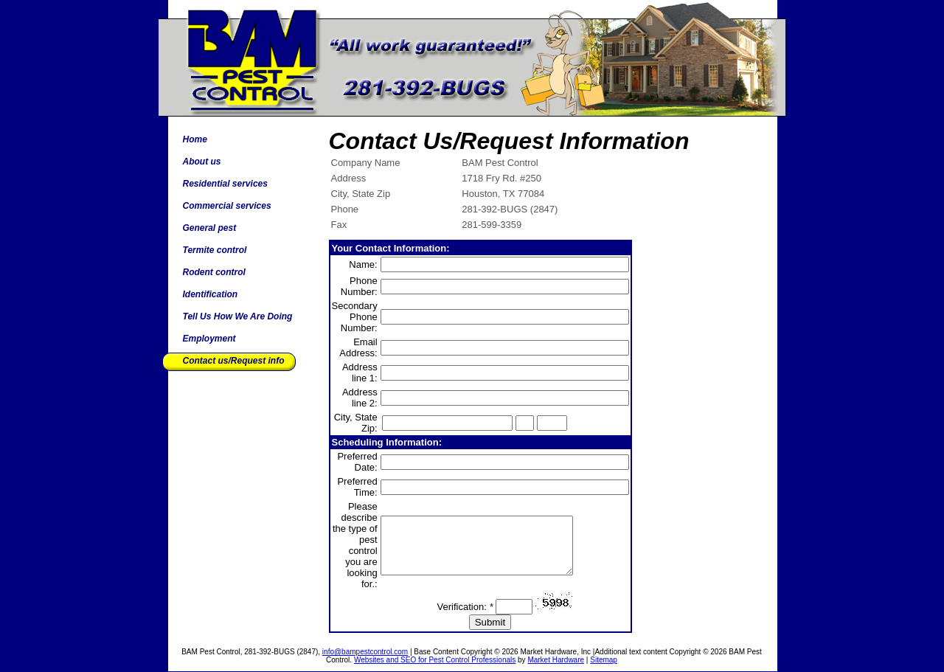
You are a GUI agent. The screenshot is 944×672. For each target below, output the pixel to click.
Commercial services (227, 206)
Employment (209, 338)
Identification (210, 294)
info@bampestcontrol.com (365, 652)
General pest (210, 228)
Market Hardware (555, 660)
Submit (490, 622)
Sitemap (603, 660)
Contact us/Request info (234, 361)
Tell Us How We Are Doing (238, 316)
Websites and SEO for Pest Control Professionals (435, 660)
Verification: (465, 606)
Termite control (215, 250)
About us (202, 161)
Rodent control (214, 272)
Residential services (225, 184)
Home (195, 139)
